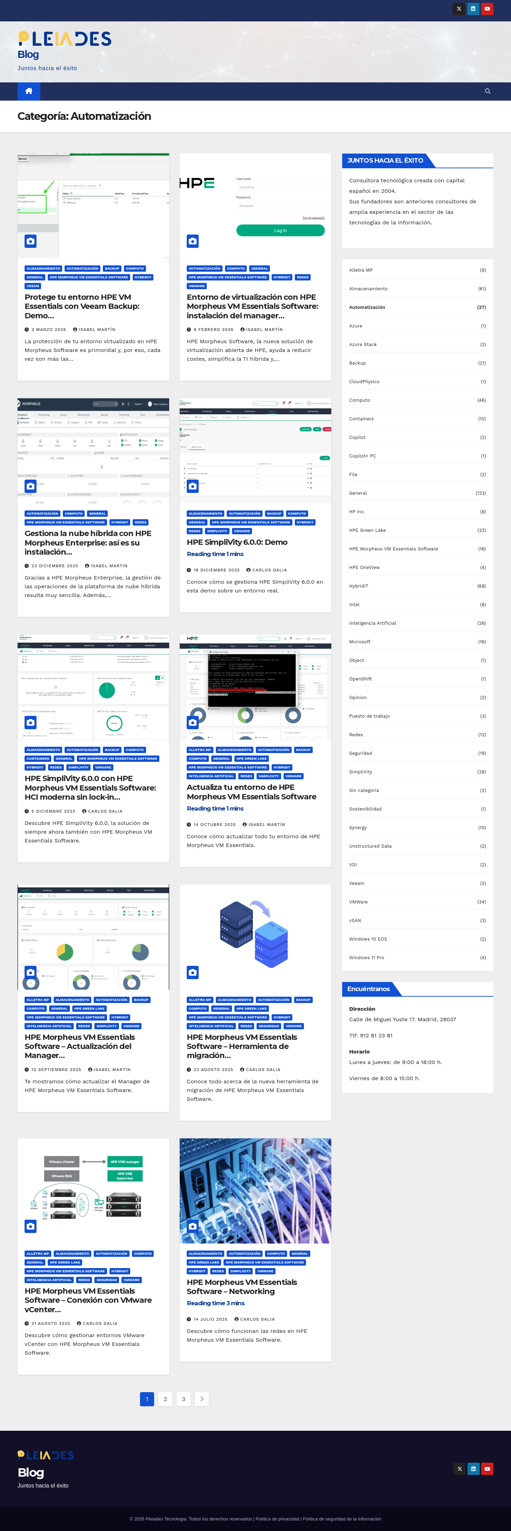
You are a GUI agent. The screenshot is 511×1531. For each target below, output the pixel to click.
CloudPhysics (364, 381)
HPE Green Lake (252, 758)
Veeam (33, 286)
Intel (354, 604)
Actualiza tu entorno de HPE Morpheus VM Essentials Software (251, 799)
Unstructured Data (370, 846)
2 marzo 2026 (50, 329)
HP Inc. (357, 511)
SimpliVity (217, 531)
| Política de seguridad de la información (340, 1519)
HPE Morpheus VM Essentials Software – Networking (242, 1294)
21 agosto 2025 (52, 1323)
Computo (135, 268)
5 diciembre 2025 (54, 811)
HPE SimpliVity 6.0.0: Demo (237, 549)
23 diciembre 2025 (56, 565)
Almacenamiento (43, 268)
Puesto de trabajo (369, 716)
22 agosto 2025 (214, 1069)
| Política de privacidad (276, 1519)
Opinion (358, 697)
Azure (355, 325)
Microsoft (360, 641)
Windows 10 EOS (368, 939)
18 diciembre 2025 (217, 570)
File (353, 474)
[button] (488, 91)
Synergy (358, 827)
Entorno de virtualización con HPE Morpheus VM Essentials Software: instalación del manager (252, 313)
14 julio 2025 (212, 1319)
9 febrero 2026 (214, 329)
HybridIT (143, 277)
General (35, 277)
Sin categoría (364, 790)
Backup (112, 268)
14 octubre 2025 (216, 824)
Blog (28, 54)
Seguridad (269, 1026)
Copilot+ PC (362, 456)
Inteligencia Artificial (211, 776)
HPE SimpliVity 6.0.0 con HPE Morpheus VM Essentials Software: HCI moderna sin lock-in (90, 794)
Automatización (82, 268)
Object (356, 660)
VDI (353, 864)
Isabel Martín (94, 329)
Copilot (357, 437)
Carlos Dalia (266, 570)
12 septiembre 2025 (57, 1069)
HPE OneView (364, 567)
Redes (302, 277)
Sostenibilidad (365, 809)
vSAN (355, 920)
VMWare (197, 286)
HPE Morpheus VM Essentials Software (89, 277)
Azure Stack (363, 344)
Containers (38, 758)
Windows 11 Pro (366, 957)
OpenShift (360, 679)
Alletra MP (200, 750)
